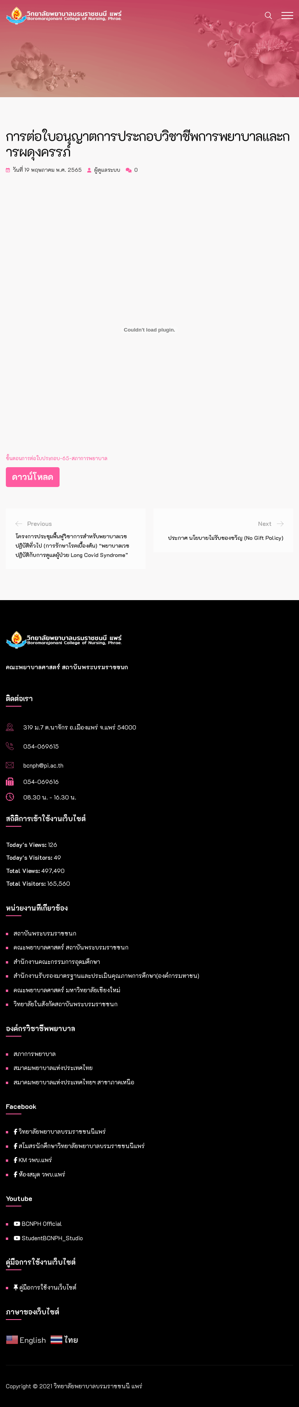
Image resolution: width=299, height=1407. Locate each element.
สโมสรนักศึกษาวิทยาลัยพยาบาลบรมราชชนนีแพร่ (79, 1146)
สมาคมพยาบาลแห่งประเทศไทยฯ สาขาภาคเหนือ (74, 1082)
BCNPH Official (38, 1223)
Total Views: (23, 871)
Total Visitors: (26, 883)
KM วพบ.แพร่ (33, 1160)
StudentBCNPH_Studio (48, 1238)
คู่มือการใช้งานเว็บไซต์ (45, 1287)
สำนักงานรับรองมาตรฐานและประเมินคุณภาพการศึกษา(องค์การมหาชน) (106, 975)
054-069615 (41, 746)
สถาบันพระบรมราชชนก (45, 933)
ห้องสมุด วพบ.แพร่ (39, 1174)
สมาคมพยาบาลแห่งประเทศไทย (53, 1068)
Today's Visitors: (30, 857)
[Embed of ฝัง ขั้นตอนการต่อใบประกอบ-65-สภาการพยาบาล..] (149, 330)
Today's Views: (27, 844)
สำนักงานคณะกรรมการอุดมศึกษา (57, 961)
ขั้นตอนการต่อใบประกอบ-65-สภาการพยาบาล (56, 458)
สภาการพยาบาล (35, 1054)
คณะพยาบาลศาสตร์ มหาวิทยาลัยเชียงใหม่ (67, 990)
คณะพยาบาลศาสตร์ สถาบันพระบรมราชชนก (71, 947)
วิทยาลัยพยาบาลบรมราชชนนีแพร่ (60, 1131)
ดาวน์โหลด (32, 476)
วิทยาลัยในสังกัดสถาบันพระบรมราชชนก (66, 1004)
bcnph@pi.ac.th (43, 765)
